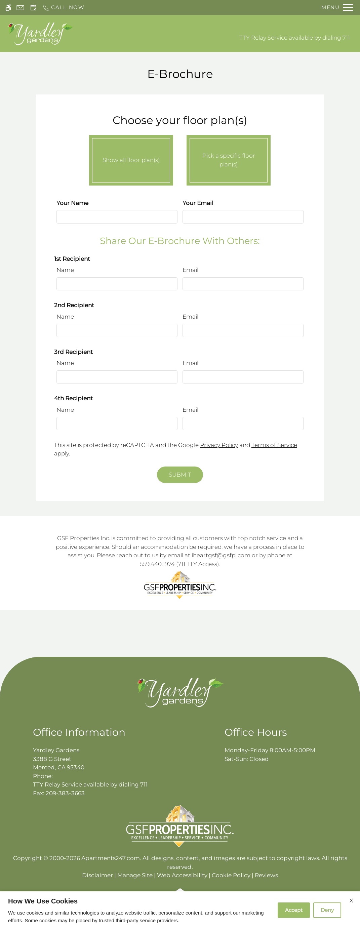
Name (65, 270)
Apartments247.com (110, 858)
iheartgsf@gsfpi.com (221, 555)
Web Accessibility (182, 875)
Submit (180, 474)
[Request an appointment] (33, 7)
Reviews (266, 875)
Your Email (198, 203)
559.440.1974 (157, 564)
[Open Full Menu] (337, 7)
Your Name (72, 203)
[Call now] (63, 7)
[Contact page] (20, 7)
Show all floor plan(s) (131, 158)
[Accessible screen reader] (8, 7)
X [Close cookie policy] (351, 900)
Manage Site (135, 875)
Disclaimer (97, 875)
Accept (294, 910)
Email (190, 270)
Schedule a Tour (155, 33)
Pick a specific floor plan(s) (229, 158)
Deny (327, 910)
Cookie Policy (231, 875)
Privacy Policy (219, 445)
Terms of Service (274, 445)
